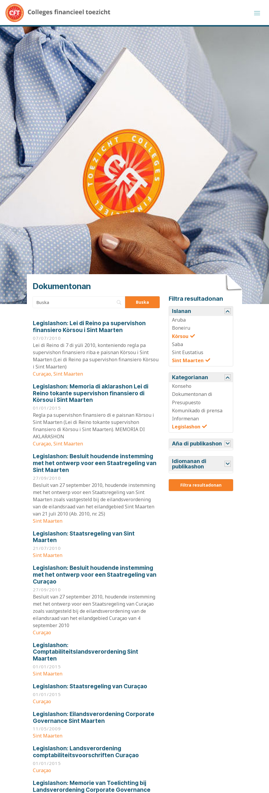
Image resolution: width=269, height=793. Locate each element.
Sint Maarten (188, 362)
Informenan (185, 420)
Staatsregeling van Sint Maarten (84, 539)
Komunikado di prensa (197, 412)
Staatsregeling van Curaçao (90, 688)
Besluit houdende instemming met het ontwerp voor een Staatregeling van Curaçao (94, 576)
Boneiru (181, 329)
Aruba (179, 321)
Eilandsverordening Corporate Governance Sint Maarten (93, 719)
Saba (177, 346)
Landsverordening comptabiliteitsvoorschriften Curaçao (86, 753)
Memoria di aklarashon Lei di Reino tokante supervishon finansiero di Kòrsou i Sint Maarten (90, 395)
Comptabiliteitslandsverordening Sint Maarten (85, 654)
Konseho (181, 388)
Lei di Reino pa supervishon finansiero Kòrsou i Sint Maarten (89, 328)
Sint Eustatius (187, 354)
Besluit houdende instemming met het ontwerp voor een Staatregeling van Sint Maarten (94, 465)
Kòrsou (180, 338)
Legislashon (186, 428)
